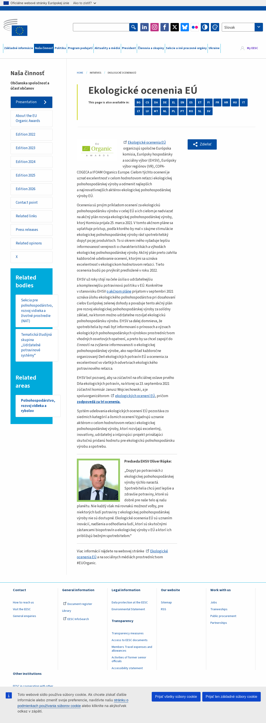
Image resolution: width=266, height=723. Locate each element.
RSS (163, 609)
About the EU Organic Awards (28, 118)
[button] (202, 144)
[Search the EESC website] (101, 27)
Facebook (164, 27)
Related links (26, 216)
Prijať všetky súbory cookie (176, 696)
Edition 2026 (25, 189)
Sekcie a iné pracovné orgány (186, 48)
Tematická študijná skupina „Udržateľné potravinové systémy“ (36, 345)
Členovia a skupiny (151, 48)
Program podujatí (80, 48)
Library (66, 611)
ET (200, 102)
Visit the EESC (22, 609)
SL (199, 111)
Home (80, 72)
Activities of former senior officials (129, 659)
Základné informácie (18, 48)
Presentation (26, 102)
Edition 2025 (25, 175)
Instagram (154, 27)
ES (191, 102)
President (129, 48)
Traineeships (218, 609)
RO (191, 111)
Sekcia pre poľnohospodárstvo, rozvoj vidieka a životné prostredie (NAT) (37, 311)
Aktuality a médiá (107, 48)
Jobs (213, 602)
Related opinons (29, 243)
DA (156, 102)
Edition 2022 (25, 134)
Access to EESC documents (130, 640)
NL (165, 111)
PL (173, 111)
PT (182, 111)
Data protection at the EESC (130, 602)
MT (156, 111)
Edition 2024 (25, 161)
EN (182, 102)
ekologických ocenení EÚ (133, 396)
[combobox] (242, 27)
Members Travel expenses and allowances (132, 649)
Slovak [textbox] (229, 27)
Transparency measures (128, 633)
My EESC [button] (252, 48)
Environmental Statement (128, 609)
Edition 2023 (25, 148)
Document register (77, 604)
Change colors (215, 27)
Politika (60, 48)
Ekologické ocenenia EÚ (144, 142)
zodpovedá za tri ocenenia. (98, 402)
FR (217, 102)
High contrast (205, 27)
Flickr (195, 27)
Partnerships (218, 623)
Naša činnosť (44, 48)
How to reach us (23, 602)
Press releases (27, 229)
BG (139, 102)
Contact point (27, 202)
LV (147, 111)
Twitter (175, 27)
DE (165, 102)
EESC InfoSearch (76, 619)
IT (243, 102)
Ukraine (214, 48)
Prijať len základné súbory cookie (231, 696)
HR (226, 102)
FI (208, 102)
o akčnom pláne (119, 291)
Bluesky (185, 27)
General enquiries (24, 616)
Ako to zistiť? (84, 3)
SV (208, 111)
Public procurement (223, 616)
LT (138, 111)
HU (235, 102)
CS (147, 102)
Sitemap (166, 602)
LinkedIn (144, 27)
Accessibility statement (127, 668)
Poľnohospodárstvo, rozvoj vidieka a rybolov (38, 406)
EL (173, 102)
